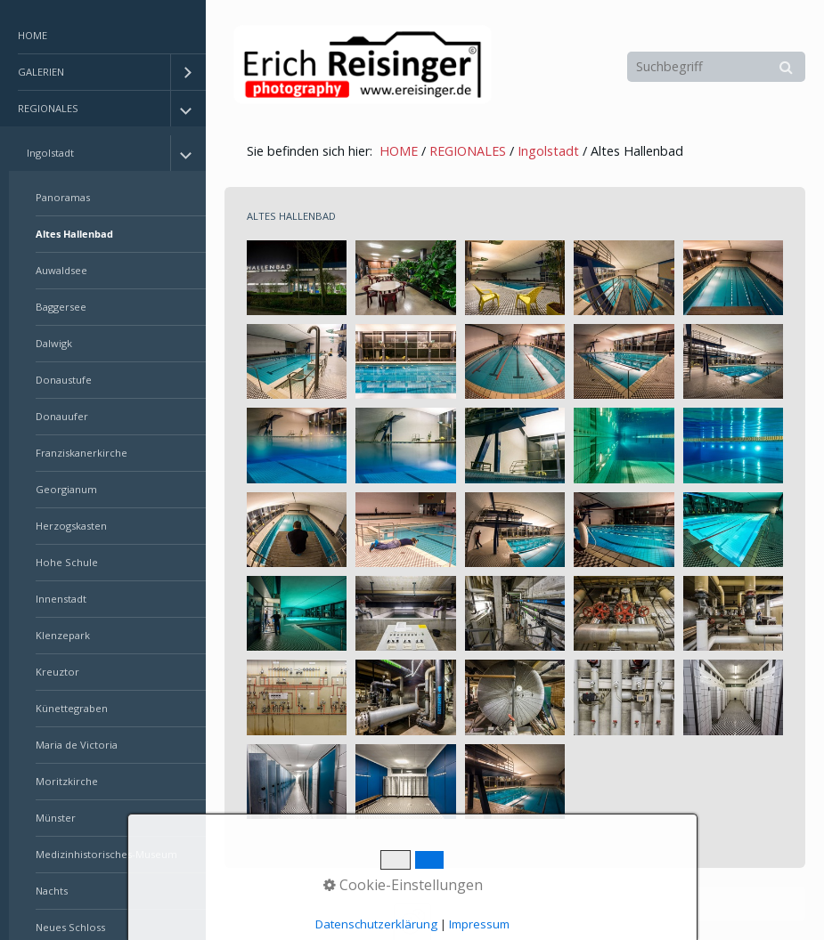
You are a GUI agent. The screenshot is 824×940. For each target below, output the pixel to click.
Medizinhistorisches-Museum (106, 854)
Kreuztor (57, 671)
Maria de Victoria (77, 744)
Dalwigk (54, 343)
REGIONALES (48, 108)
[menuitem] (103, 36)
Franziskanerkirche (81, 452)
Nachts (52, 890)
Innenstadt (61, 598)
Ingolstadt (50, 152)
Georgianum (66, 489)
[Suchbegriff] (716, 67)
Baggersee (61, 306)
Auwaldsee (61, 270)
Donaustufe (64, 379)
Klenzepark (63, 635)
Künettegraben (72, 708)
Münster (56, 817)
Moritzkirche (67, 781)
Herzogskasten (71, 525)
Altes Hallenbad (74, 233)
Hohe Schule (67, 562)
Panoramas (63, 197)
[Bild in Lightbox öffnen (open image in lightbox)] (297, 277)
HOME (32, 35)
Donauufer (62, 416)
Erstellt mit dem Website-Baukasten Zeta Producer (530, 903)
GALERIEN (41, 71)
